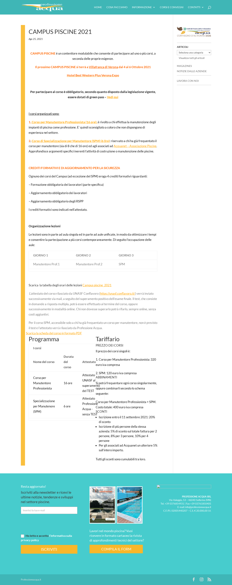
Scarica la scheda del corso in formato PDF (54, 333)
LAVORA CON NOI (188, 80)
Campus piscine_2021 (96, 285)
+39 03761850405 (200, 503)
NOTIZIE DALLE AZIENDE (192, 71)
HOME (98, 7)
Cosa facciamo (116, 7)
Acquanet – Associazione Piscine (135, 146)
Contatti (194, 7)
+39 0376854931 (174, 503)
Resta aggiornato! (33, 486)
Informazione (142, 7)
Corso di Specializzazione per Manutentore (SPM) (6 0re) (71, 141)
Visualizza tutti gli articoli (191, 57)
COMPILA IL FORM (116, 549)
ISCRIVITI (49, 549)
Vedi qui (112, 97)
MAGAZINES (184, 65)
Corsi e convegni (171, 7)
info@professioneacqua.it (198, 507)
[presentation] (48, 524)
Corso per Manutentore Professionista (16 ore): (64, 122)
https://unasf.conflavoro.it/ (117, 293)
